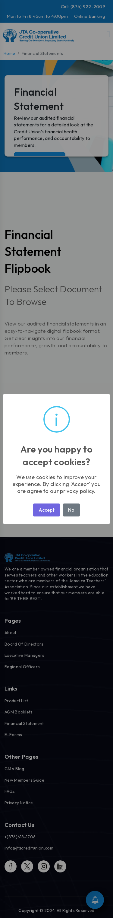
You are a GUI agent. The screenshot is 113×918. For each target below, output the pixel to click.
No (71, 510)
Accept (47, 510)
